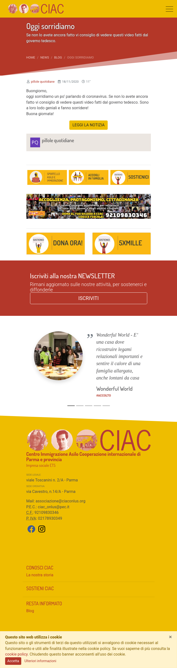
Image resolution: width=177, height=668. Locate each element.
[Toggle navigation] (169, 8)
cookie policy (16, 654)
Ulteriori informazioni (40, 661)
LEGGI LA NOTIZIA (89, 125)
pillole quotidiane (43, 81)
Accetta (13, 661)
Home (30, 57)
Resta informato (44, 603)
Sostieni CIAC (40, 588)
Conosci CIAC (39, 567)
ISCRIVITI (88, 298)
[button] (35, 367)
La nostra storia (39, 575)
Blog (58, 57)
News (44, 57)
